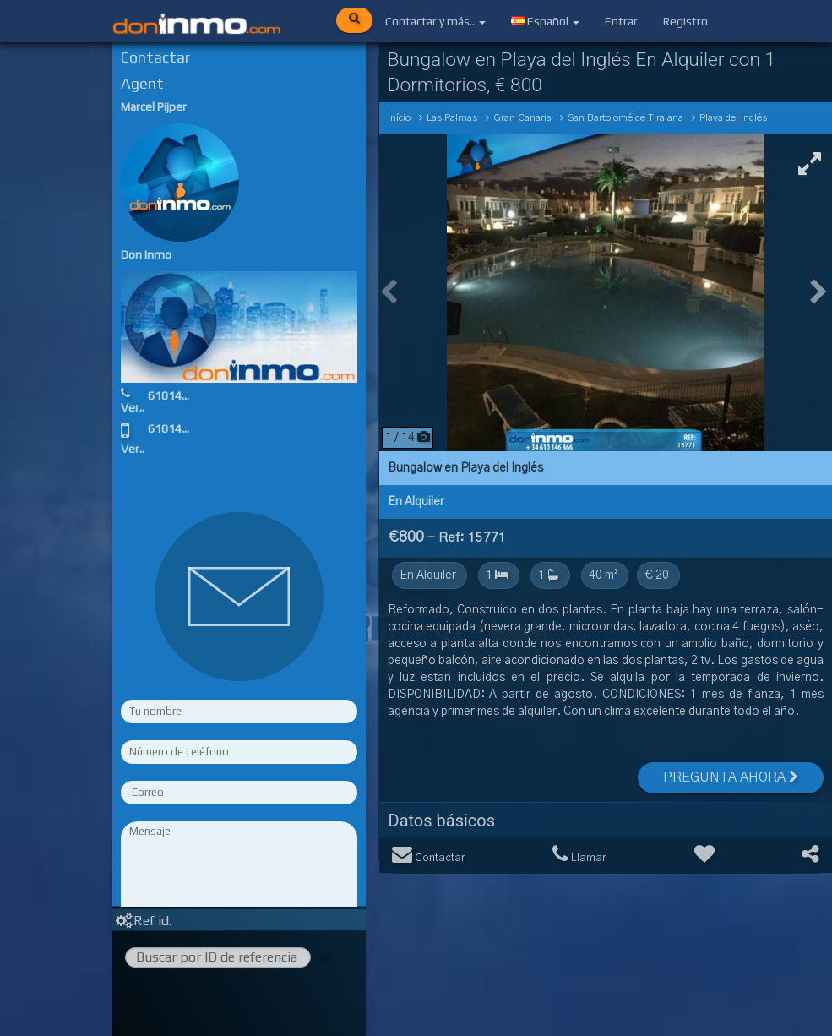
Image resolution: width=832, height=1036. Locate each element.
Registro (685, 21)
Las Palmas (452, 118)
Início (399, 118)
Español (545, 21)
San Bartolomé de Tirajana (625, 118)
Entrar (621, 21)
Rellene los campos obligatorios (239, 893)
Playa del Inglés (733, 118)
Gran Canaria (522, 118)
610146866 (178, 395)
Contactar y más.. (435, 21)
